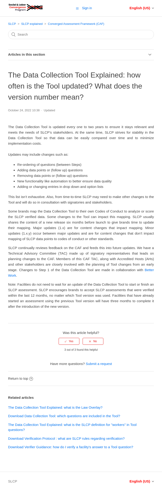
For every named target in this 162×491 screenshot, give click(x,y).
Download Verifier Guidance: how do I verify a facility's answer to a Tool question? (70, 447)
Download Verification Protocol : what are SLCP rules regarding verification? (66, 438)
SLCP (12, 24)
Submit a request (99, 364)
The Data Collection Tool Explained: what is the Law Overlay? (55, 407)
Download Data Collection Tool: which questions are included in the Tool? (64, 416)
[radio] (69, 341)
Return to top (20, 378)
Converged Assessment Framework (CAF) (76, 24)
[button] (77, 8)
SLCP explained (32, 24)
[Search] (81, 34)
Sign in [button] (87, 8)
